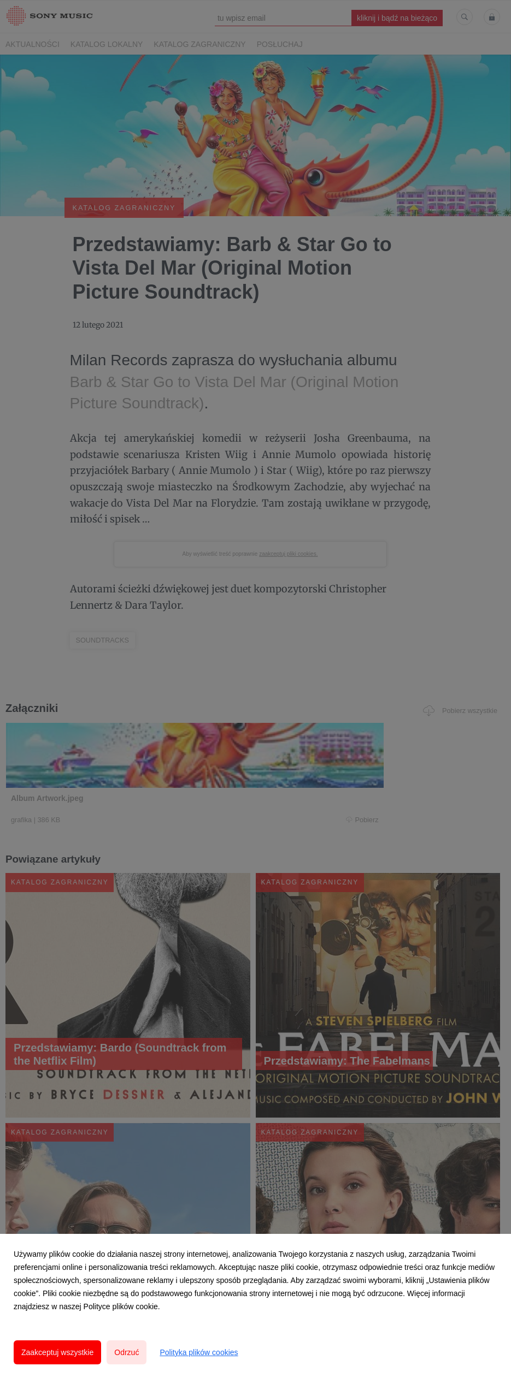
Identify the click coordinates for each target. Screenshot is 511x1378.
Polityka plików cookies (199, 1352)
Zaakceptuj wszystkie (57, 1352)
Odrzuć (126, 1352)
